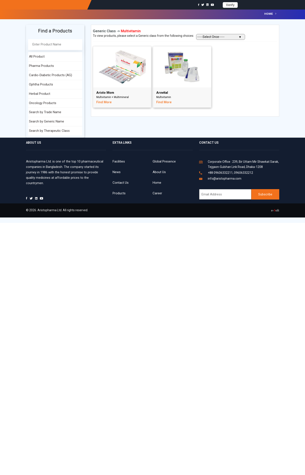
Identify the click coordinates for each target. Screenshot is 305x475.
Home (268, 13)
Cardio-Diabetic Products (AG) (50, 75)
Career (157, 193)
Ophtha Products (41, 84)
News (117, 172)
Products (119, 193)
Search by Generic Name (46, 121)
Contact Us (121, 183)
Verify (230, 5)
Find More (104, 102)
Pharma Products (41, 66)
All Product (37, 56)
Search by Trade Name (45, 112)
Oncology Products (42, 103)
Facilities (119, 161)
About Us (159, 172)
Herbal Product (39, 94)
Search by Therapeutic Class (49, 131)
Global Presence (164, 161)
